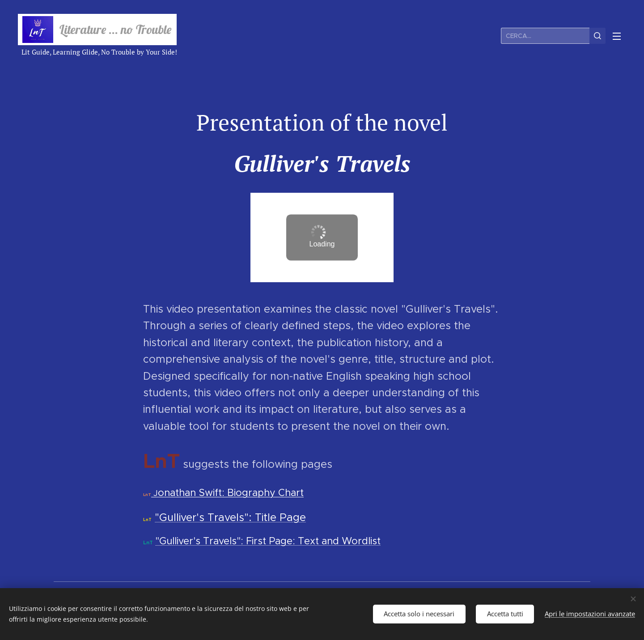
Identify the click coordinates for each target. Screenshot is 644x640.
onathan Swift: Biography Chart (231, 493)
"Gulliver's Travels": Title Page (230, 517)
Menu (617, 36)
